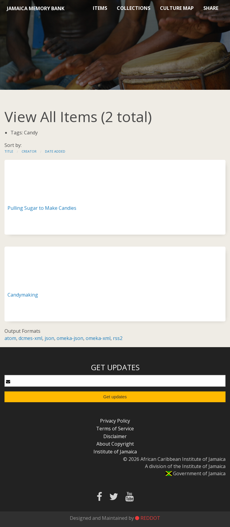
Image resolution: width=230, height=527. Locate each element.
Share (210, 8)
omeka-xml (98, 338)
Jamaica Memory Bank (35, 8)
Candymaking (22, 294)
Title (8, 151)
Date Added (55, 151)
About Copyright (115, 444)
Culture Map (177, 8)
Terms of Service (115, 428)
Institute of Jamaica (115, 451)
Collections (133, 8)
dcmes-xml (30, 338)
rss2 (117, 338)
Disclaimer (115, 436)
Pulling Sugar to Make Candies (41, 208)
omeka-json (70, 338)
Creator (29, 151)
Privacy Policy (115, 420)
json (49, 338)
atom (10, 338)
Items (100, 8)
